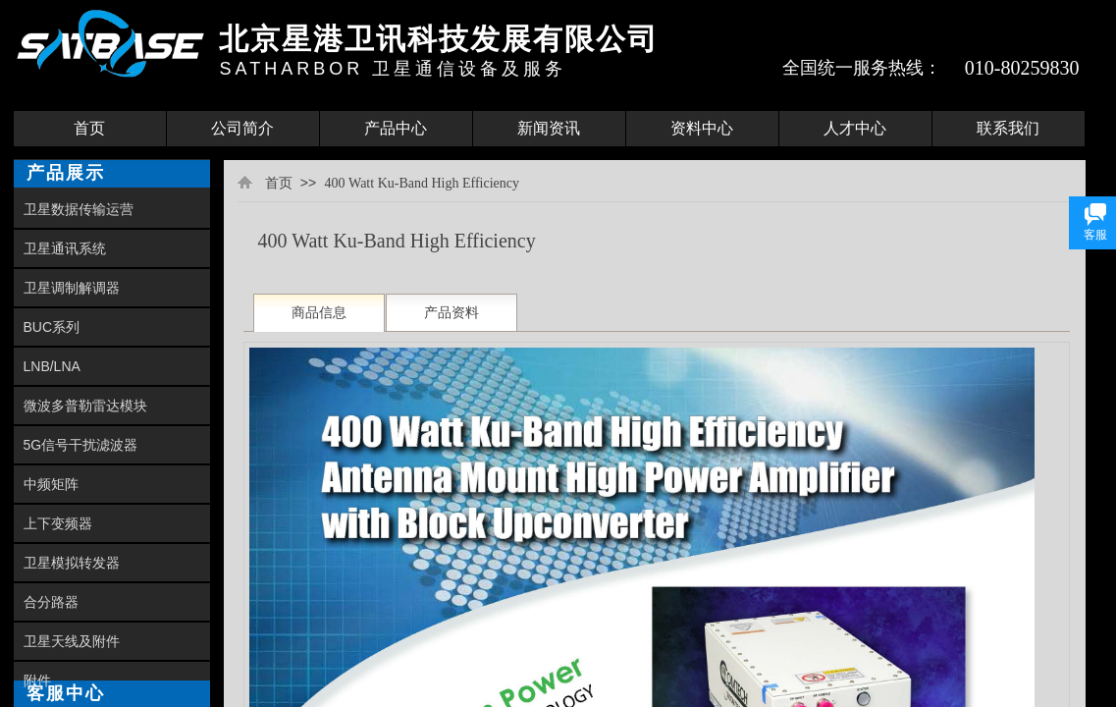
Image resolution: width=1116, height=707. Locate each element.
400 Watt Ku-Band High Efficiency (422, 183)
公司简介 (242, 128)
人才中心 (855, 128)
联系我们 (1008, 128)
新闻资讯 (548, 128)
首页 (89, 128)
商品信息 (319, 312)
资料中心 (701, 128)
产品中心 (395, 128)
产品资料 (451, 312)
